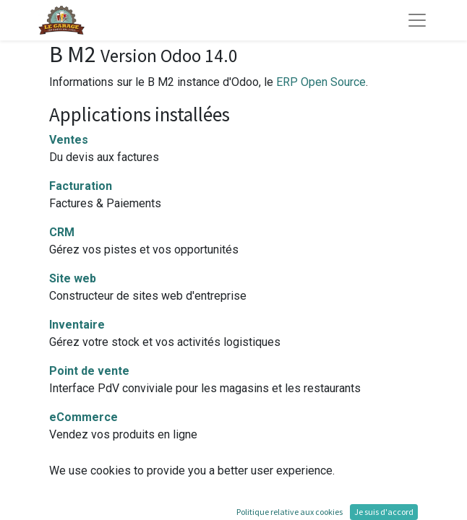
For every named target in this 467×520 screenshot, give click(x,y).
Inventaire (77, 325)
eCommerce (83, 417)
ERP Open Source (321, 82)
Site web (72, 278)
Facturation (80, 186)
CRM (61, 232)
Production (79, 463)
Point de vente (89, 371)
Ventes (68, 140)
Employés (75, 509)
